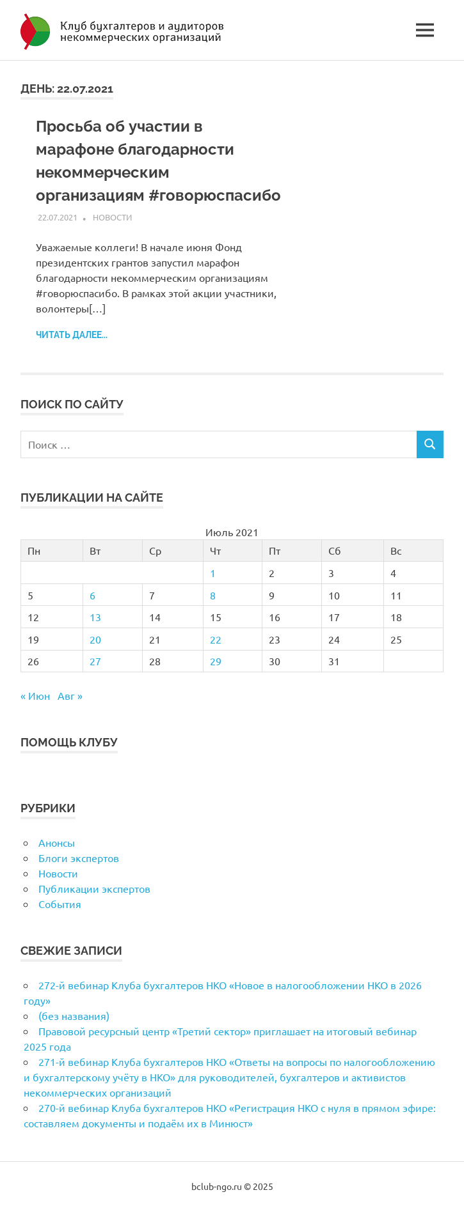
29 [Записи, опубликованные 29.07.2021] (215, 660)
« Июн (35, 695)
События (59, 903)
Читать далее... (72, 335)
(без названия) (73, 1015)
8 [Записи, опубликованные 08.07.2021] (213, 595)
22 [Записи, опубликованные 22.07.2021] (215, 639)
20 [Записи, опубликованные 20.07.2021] (95, 639)
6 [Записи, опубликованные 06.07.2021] (92, 595)
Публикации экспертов (94, 888)
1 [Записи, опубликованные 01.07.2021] (213, 572)
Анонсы (56, 842)
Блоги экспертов (78, 857)
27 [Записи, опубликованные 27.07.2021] (95, 660)
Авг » (70, 695)
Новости (112, 217)
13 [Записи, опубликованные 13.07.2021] (95, 616)
